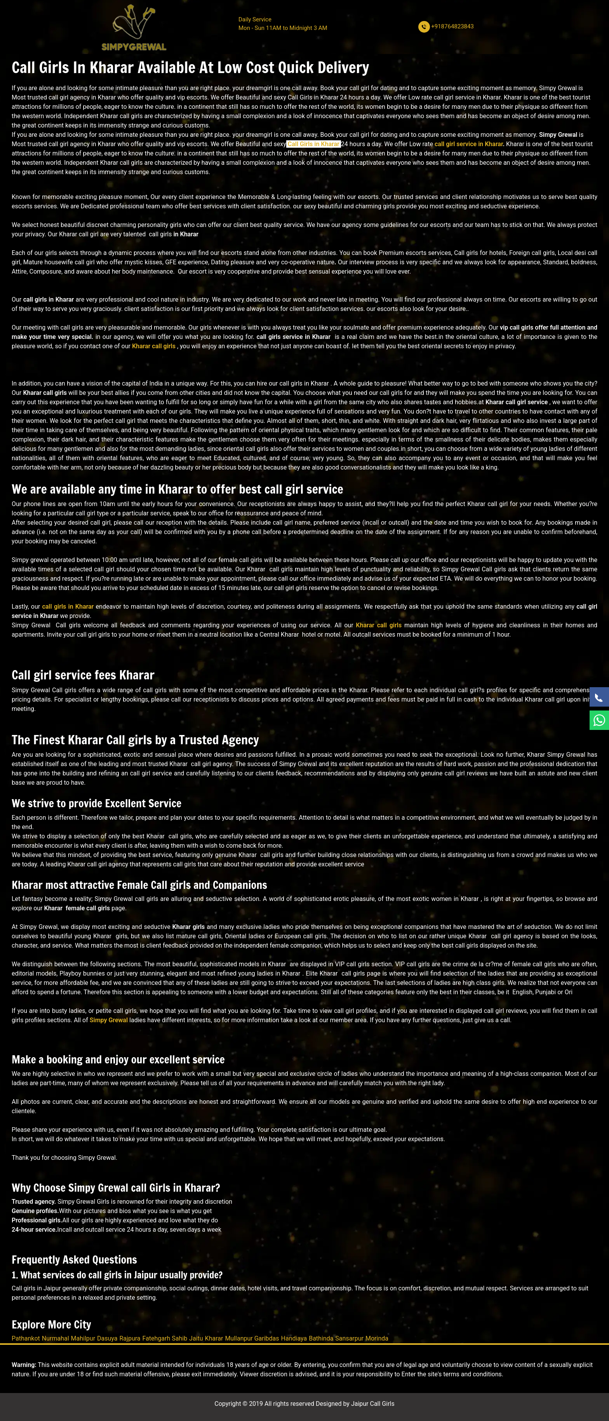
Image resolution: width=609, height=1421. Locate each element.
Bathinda (321, 1338)
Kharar (214, 1338)
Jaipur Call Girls (373, 1403)
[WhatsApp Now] (599, 720)
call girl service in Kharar (469, 144)
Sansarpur (349, 1338)
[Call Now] (599, 697)
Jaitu (196, 1338)
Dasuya (107, 1338)
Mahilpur (83, 1338)
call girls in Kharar (68, 606)
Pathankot (26, 1338)
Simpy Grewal (109, 1020)
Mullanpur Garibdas (252, 1338)
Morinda (376, 1338)
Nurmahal (55, 1338)
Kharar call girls (154, 346)
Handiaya (294, 1338)
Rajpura (130, 1338)
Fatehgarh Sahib (165, 1338)
